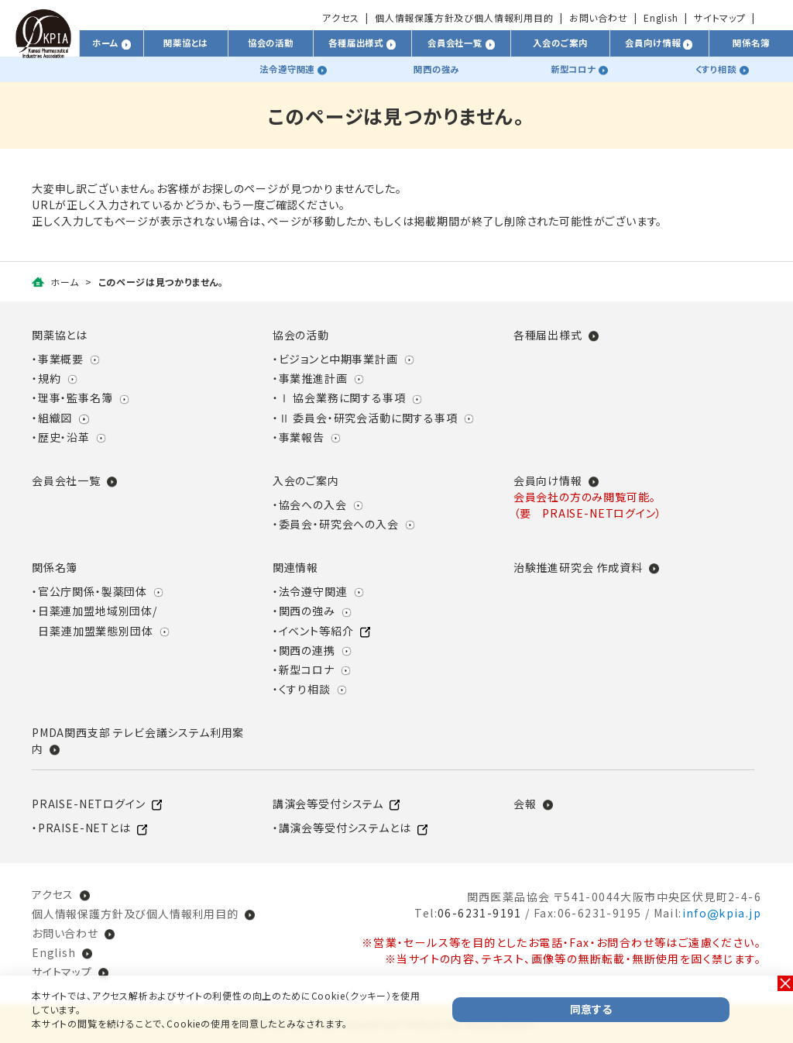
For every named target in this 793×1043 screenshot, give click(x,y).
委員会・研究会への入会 (339, 524)
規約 (49, 378)
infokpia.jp (721, 913)
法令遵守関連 (313, 591)
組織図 (55, 417)
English (661, 17)
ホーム (64, 281)
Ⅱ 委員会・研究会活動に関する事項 (368, 417)
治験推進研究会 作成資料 (578, 567)
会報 (525, 803)
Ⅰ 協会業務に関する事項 (342, 397)
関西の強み (307, 610)
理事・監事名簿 (75, 397)
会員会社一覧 (66, 480)
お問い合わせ (598, 17)
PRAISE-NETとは (84, 827)
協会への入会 (313, 504)
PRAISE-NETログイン (88, 803)
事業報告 (301, 437)
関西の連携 (307, 650)
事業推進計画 (313, 378)
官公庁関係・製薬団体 (92, 591)
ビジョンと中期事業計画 (338, 359)
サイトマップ (720, 17)
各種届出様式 (547, 335)
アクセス (340, 17)
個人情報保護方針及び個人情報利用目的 (464, 17)
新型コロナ (307, 669)
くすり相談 (305, 689)
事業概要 (61, 359)
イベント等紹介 (316, 631)
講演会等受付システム (328, 803)
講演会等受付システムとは (345, 827)
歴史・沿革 (64, 437)
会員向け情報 (547, 480)
